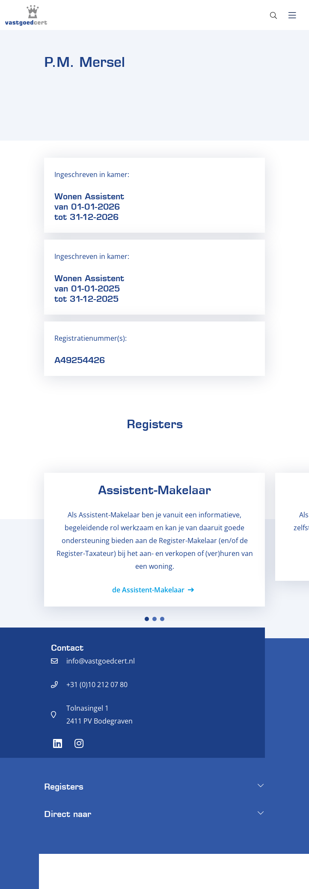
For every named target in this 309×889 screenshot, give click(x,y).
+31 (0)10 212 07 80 (97, 684)
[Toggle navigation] (292, 15)
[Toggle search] (273, 15)
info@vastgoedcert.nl (100, 661)
